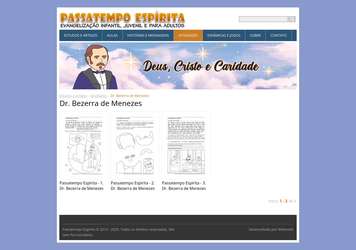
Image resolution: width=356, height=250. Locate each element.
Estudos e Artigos (73, 95)
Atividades (98, 95)
